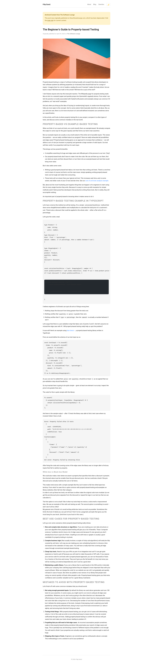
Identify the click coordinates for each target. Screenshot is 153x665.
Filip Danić (46, 4)
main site (50, 20)
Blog (94, 4)
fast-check (70, 330)
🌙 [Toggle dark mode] (108, 4)
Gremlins (101, 4)
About (89, 4)
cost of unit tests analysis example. (97, 181)
